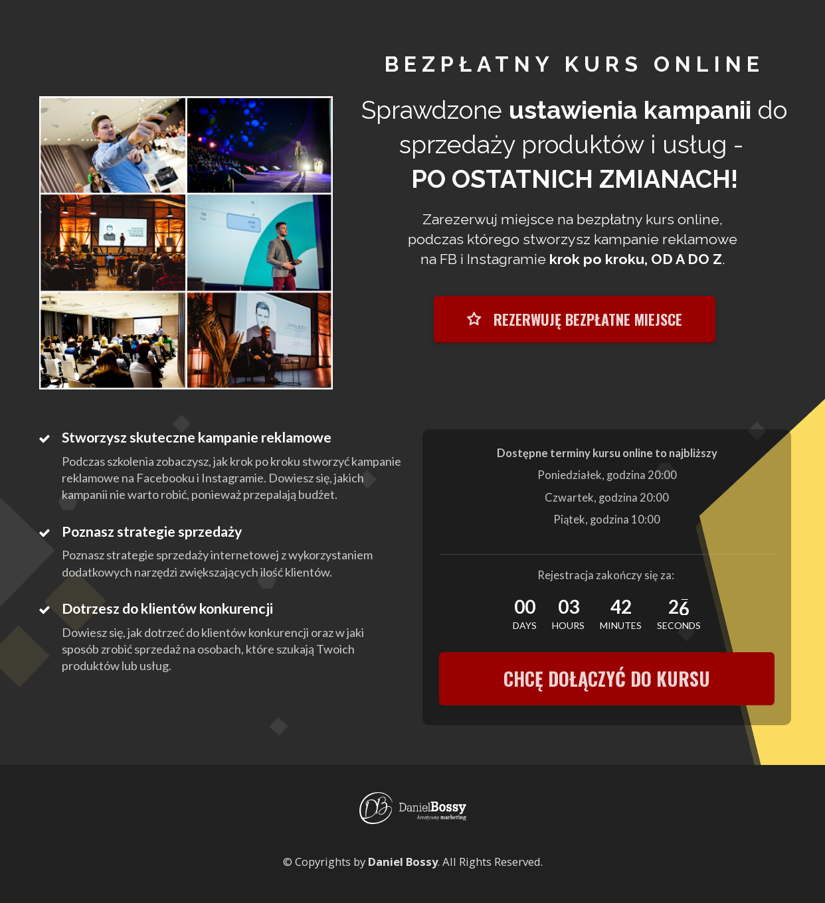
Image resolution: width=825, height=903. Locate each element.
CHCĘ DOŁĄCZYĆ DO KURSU (607, 678)
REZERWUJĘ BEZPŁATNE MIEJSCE (574, 319)
